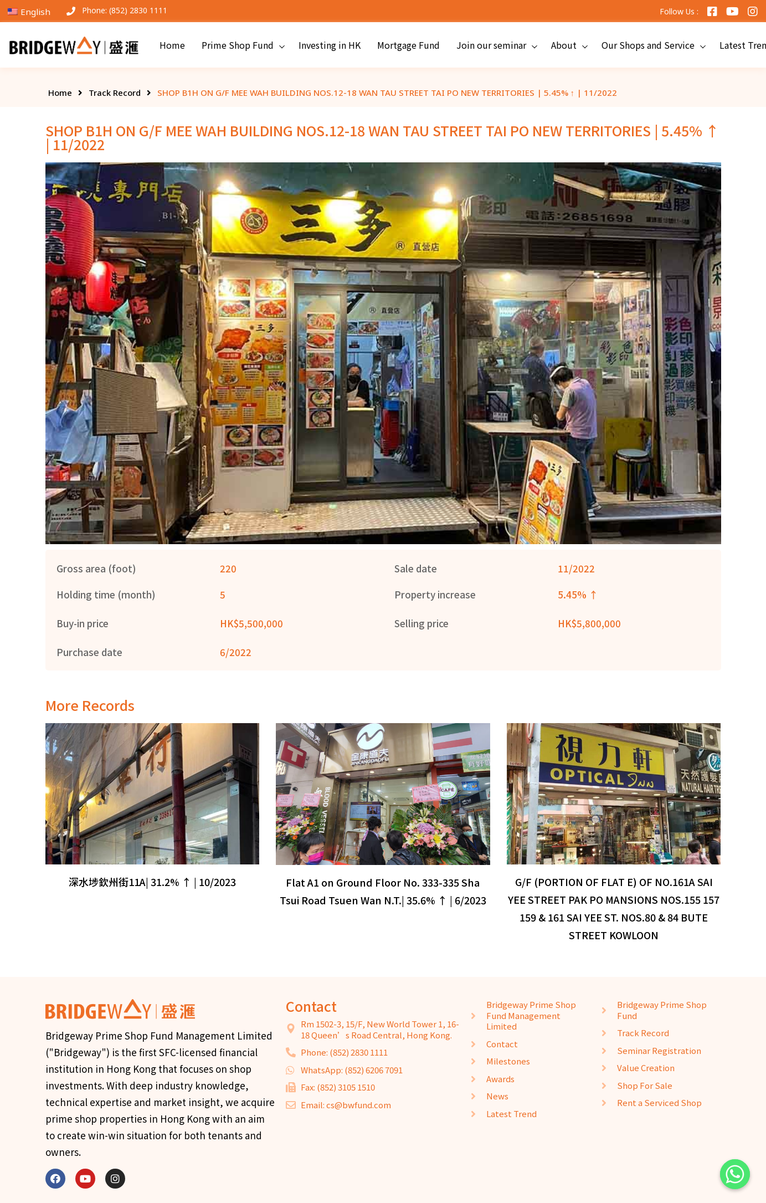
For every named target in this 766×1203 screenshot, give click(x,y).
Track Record (115, 92)
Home (172, 45)
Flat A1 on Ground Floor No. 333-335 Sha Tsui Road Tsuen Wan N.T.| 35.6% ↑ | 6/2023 (383, 891)
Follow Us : (679, 11)
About (564, 45)
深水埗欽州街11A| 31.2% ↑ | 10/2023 (152, 881)
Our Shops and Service (648, 45)
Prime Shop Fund (238, 45)
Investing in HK (330, 45)
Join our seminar (491, 45)
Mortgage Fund (408, 45)
